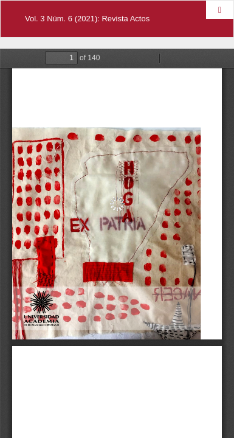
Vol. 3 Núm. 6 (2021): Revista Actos (87, 18)
